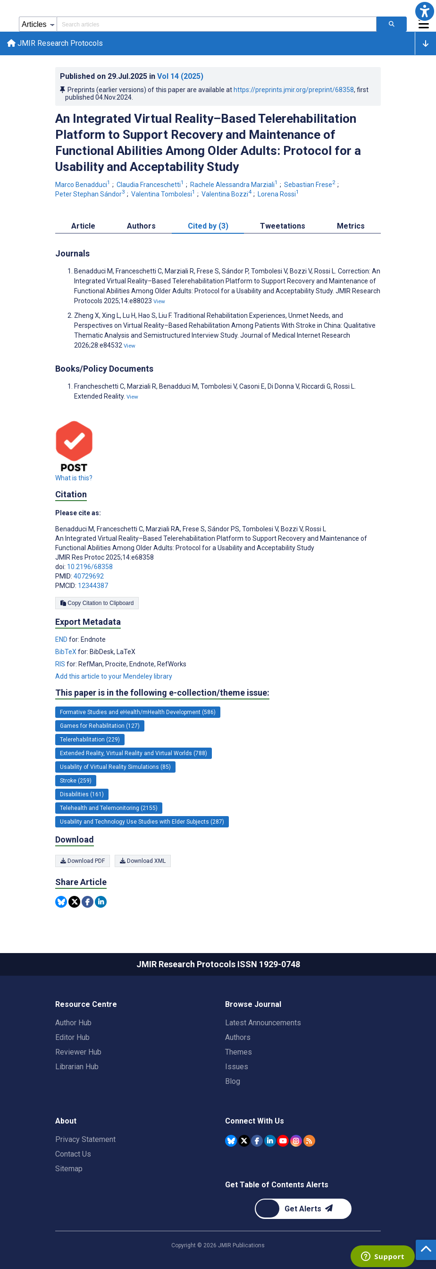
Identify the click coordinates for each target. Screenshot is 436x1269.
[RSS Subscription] (309, 1141)
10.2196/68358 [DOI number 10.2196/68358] (90, 567)
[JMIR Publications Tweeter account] (244, 1141)
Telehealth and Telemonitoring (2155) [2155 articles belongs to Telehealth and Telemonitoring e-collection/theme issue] (109, 808)
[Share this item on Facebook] (87, 902)
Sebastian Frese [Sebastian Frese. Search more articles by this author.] (310, 185)
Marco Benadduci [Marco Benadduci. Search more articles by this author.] (83, 185)
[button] (424, 11)
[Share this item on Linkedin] (101, 902)
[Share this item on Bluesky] (61, 902)
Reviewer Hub (78, 1052)
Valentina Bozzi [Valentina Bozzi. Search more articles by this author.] (227, 194)
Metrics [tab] (351, 226)
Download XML (143, 861)
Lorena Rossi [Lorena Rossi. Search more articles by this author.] (279, 194)
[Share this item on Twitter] (74, 902)
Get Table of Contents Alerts (276, 1184)
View (159, 301)
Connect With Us (254, 1120)
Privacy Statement (85, 1139)
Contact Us (73, 1154)
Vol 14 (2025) (180, 76)
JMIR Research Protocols (55, 43)
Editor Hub (72, 1037)
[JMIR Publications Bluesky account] (231, 1141)
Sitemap (69, 1168)
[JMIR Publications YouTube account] (283, 1141)
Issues (236, 1066)
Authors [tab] (141, 226)
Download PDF (82, 861)
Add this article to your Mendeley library (113, 677)
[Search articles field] (217, 24)
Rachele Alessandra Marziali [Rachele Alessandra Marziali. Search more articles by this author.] (234, 185)
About (65, 1120)
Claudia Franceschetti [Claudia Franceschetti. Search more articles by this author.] (151, 185)
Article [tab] (83, 226)
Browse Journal (253, 1004)
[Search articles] (392, 24)
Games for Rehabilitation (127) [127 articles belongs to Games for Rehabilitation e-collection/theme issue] (100, 726)
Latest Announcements (263, 1022)
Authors (238, 1037)
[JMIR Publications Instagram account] (296, 1141)
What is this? (73, 478)
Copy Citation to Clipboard (97, 603)
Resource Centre (86, 1004)
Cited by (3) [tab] (208, 226)
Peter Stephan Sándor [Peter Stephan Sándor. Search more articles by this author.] (90, 194)
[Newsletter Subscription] (303, 1209)
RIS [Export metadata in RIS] (61, 664)
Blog (232, 1081)
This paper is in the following (162, 693)
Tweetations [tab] (282, 226)
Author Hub (73, 1022)
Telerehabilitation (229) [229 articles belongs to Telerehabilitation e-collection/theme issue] (90, 740)
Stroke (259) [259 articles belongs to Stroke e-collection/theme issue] (76, 781)
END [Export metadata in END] (62, 640)
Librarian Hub (77, 1066)
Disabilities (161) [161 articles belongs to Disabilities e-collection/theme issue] (82, 795)
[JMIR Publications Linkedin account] (270, 1141)
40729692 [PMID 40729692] (89, 576)
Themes (238, 1052)
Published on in (131, 76)
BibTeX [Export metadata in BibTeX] (66, 652)
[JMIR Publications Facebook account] (257, 1141)
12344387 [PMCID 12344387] (93, 586)
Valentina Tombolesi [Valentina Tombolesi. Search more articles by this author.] (164, 194)
